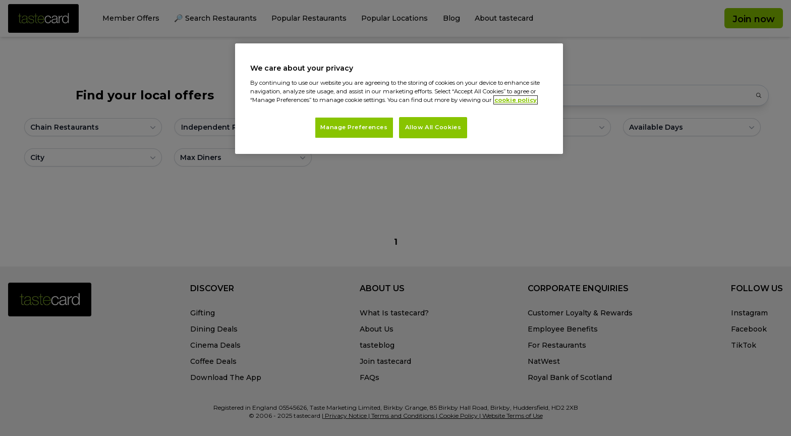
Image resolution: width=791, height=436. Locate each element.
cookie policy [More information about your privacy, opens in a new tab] (515, 99)
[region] (399, 98)
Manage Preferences (353, 127)
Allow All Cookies (433, 127)
